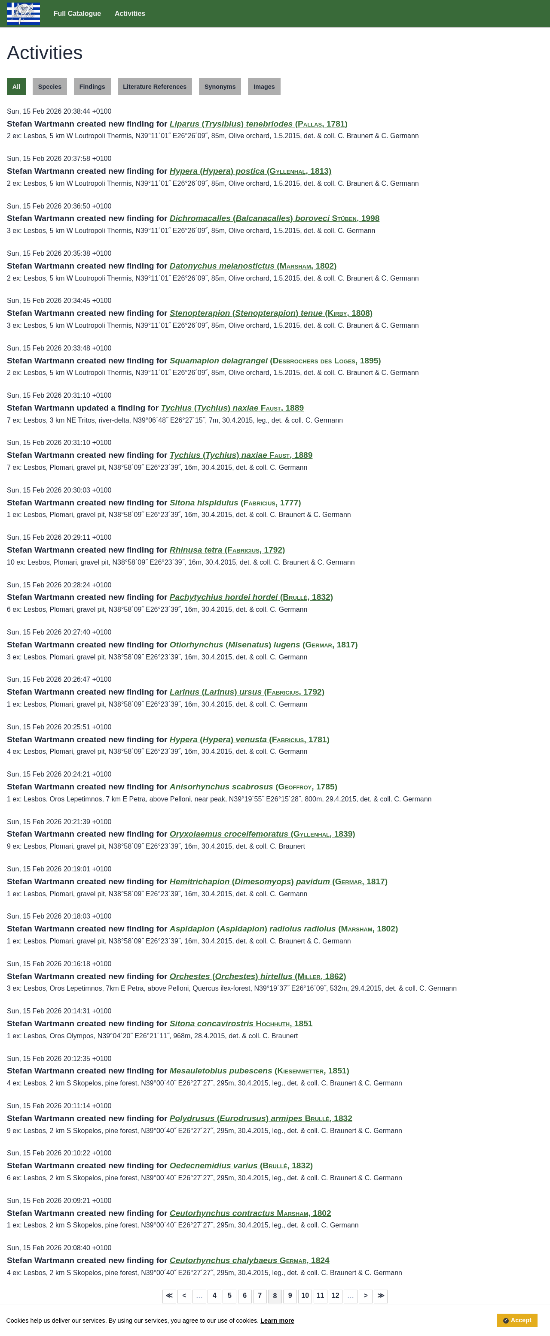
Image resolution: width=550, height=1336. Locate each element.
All (16, 86)
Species (49, 86)
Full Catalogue (77, 13)
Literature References (154, 86)
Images (264, 86)
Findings (92, 86)
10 (305, 1295)
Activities (130, 13)
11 (320, 1295)
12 (335, 1295)
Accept (521, 1320)
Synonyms (220, 86)
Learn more (277, 1320)
